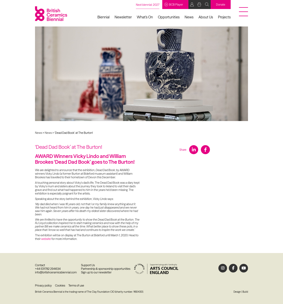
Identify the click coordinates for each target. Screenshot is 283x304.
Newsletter (123, 17)
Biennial (103, 17)
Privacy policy (43, 285)
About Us (206, 17)
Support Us (88, 265)
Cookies (60, 285)
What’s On (145, 17)
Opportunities (169, 17)
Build (245, 291)
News (189, 17)
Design (237, 291)
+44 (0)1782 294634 (48, 269)
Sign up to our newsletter (96, 272)
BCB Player (173, 4)
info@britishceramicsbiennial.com (56, 272)
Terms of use (76, 285)
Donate (220, 4)
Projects (224, 17)
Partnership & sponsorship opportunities (105, 269)
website (46, 239)
